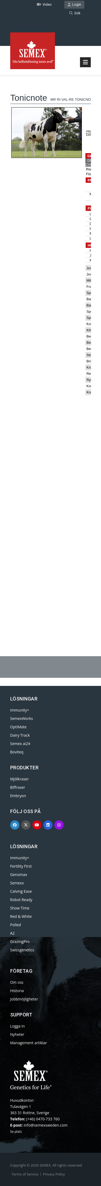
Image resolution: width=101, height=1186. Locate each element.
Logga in (17, 1026)
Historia (17, 990)
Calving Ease (21, 891)
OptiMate (18, 726)
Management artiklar (28, 1042)
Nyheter (17, 1034)
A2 (12, 933)
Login (74, 4)
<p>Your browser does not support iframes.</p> (50, 352)
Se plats (16, 1131)
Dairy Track (20, 735)
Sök (75, 13)
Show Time (19, 908)
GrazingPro (20, 941)
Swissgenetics (22, 949)
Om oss (16, 982)
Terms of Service (25, 1174)
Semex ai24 (20, 743)
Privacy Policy (54, 1174)
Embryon (18, 795)
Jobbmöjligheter (24, 999)
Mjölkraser (19, 778)
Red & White (21, 916)
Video (44, 4)
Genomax (18, 874)
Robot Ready (21, 899)
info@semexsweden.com (46, 1125)
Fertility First (21, 866)
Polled (15, 924)
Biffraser (17, 787)
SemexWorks (21, 718)
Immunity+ (19, 710)
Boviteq (16, 751)
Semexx (17, 882)
